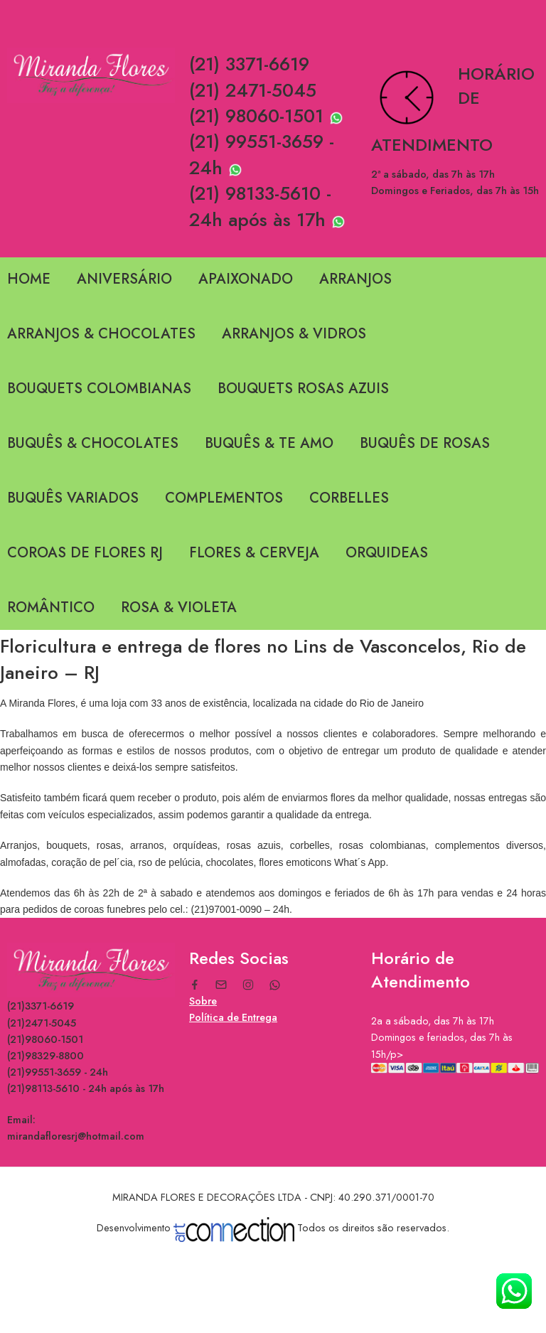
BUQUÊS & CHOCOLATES (92, 443)
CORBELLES (349, 498)
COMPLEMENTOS (224, 498)
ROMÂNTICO (51, 607)
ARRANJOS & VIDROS (294, 333)
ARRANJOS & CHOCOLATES (101, 333)
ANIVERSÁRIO (124, 279)
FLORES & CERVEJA (254, 552)
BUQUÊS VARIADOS (73, 498)
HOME (28, 279)
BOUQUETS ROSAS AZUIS (303, 388)
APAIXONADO (245, 279)
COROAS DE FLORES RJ (85, 552)
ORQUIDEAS (387, 552)
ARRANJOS (355, 279)
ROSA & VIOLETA (179, 607)
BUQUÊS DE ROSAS (425, 443)
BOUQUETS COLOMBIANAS (99, 388)
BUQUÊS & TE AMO (269, 443)
